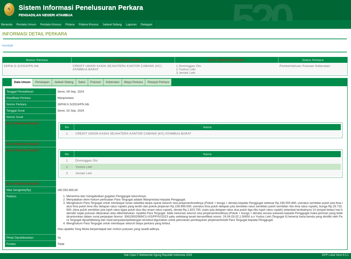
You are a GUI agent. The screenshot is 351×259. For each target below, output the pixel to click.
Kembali (7, 45)
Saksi (82, 82)
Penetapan (42, 82)
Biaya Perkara (133, 82)
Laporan (131, 24)
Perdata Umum (26, 24)
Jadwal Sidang (112, 24)
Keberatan (112, 82)
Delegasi (146, 24)
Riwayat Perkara (158, 82)
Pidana (69, 24)
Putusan (95, 82)
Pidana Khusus (88, 24)
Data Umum (22, 82)
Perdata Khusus (50, 24)
